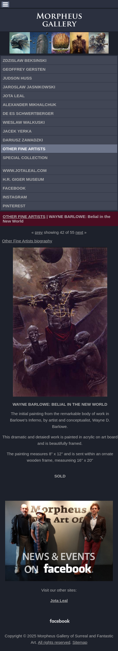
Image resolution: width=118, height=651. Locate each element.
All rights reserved (54, 642)
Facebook (14, 188)
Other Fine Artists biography (27, 241)
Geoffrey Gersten (24, 69)
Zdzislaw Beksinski (25, 60)
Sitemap (79, 642)
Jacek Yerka (17, 131)
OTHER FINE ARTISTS (24, 216)
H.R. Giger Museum (23, 179)
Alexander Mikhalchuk (29, 104)
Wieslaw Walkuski (24, 122)
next (79, 232)
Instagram (15, 197)
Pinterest (14, 206)
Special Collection (25, 157)
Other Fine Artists (24, 148)
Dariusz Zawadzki (23, 140)
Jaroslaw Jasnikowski (29, 87)
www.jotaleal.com (25, 170)
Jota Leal (14, 95)
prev (39, 232)
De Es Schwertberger (28, 113)
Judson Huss (17, 78)
